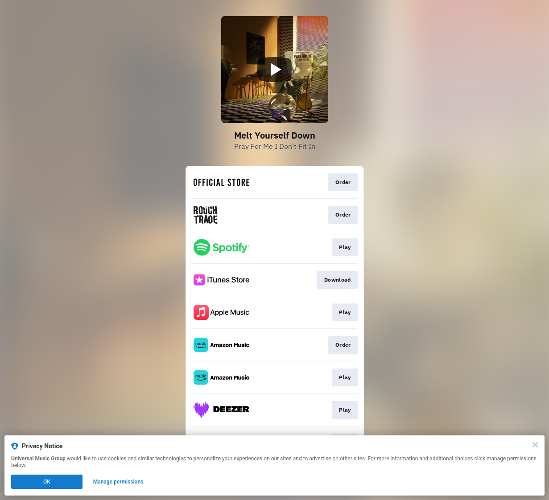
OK (46, 482)
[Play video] (274, 69)
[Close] (535, 445)
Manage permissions (118, 482)
